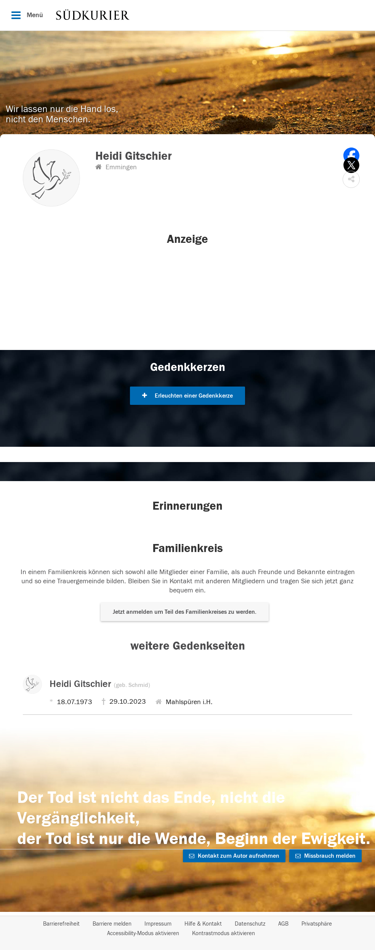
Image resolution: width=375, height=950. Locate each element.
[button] (351, 179)
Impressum (157, 924)
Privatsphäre (316, 924)
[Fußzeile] (187, 928)
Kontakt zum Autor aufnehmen (234, 855)
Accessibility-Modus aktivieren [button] (143, 933)
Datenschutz (250, 924)
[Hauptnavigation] (187, 15)
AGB (283, 924)
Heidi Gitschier (100, 684)
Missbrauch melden (325, 855)
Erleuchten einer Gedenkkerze (187, 395)
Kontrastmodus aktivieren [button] (223, 933)
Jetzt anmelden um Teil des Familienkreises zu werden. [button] (184, 611)
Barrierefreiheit (61, 924)
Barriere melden (112, 924)
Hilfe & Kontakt (203, 924)
